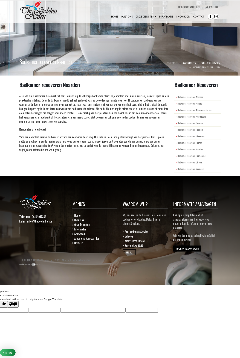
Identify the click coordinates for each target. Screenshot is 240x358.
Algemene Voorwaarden (86, 238)
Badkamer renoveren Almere (190, 103)
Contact (78, 243)
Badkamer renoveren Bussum (190, 123)
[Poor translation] (13, 304)
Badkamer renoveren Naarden (190, 149)
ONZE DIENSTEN (145, 16)
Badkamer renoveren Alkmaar (190, 97)
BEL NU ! (129, 252)
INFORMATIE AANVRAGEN (187, 248)
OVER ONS (127, 16)
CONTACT (198, 16)
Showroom (80, 234)
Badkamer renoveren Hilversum (191, 136)
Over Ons (79, 220)
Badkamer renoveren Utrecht (190, 162)
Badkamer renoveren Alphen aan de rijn (195, 110)
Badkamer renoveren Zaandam (191, 169)
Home (77, 215)
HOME (114, 16)
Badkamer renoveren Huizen (190, 143)
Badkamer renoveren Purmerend (192, 156)
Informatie (80, 229)
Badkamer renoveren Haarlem (190, 129)
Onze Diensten (82, 225)
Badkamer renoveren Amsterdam (192, 116)
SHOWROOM (183, 16)
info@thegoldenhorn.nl (40, 221)
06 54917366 (212, 6)
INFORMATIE (166, 16)
